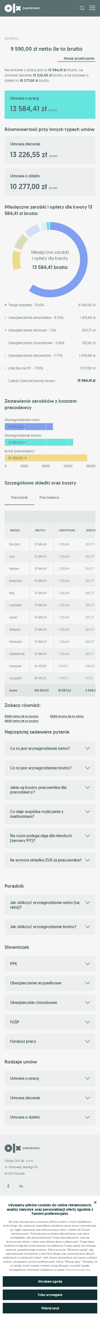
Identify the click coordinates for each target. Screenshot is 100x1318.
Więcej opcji (50, 1308)
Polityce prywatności (77, 1269)
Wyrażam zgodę (50, 1281)
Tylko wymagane (50, 1295)
